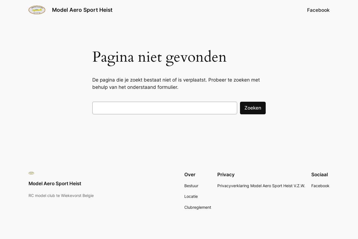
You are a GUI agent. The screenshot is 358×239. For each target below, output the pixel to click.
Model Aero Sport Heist (82, 9)
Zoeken (252, 108)
